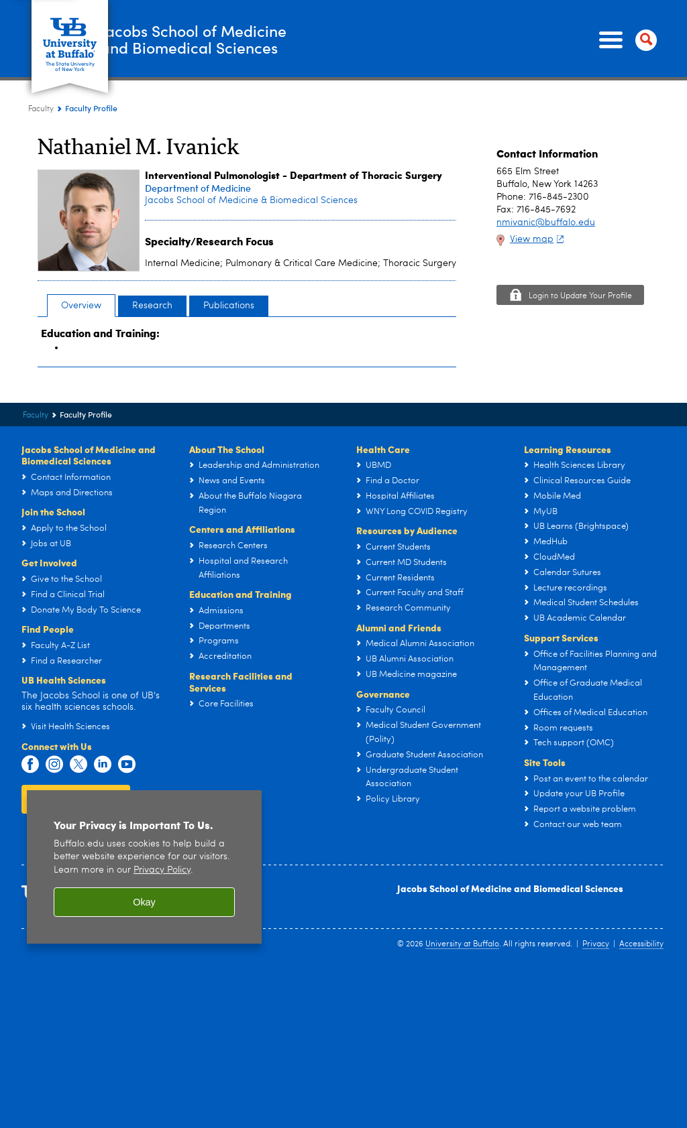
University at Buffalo (462, 944)
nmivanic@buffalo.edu (545, 222)
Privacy (595, 944)
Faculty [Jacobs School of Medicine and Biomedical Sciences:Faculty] (41, 109)
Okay (144, 902)
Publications (228, 305)
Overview (81, 305)
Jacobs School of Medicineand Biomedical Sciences (239, 39)
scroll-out (656, 1101)
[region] (144, 867)
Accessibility (641, 944)
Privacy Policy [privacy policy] (162, 870)
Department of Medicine (198, 188)
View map (538, 239)
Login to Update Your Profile (580, 296)
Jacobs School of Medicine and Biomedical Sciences (510, 888)
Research (152, 305)
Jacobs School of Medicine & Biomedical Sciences (251, 200)
